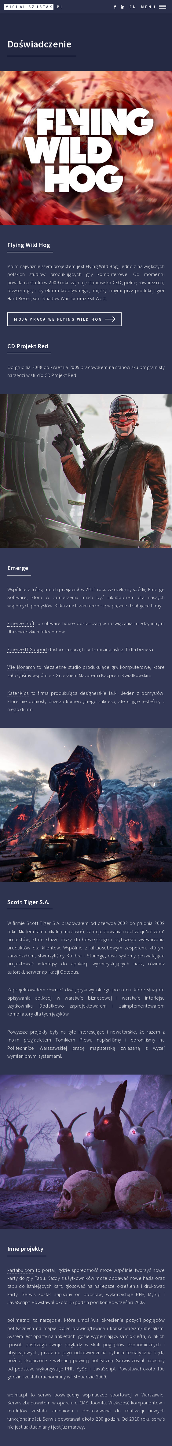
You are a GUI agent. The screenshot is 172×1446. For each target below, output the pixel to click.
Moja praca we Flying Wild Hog (58, 319)
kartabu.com (20, 1270)
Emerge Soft (20, 623)
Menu (148, 6)
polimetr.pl (19, 1320)
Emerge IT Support (27, 649)
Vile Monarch (21, 667)
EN (133, 6)
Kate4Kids (18, 693)
